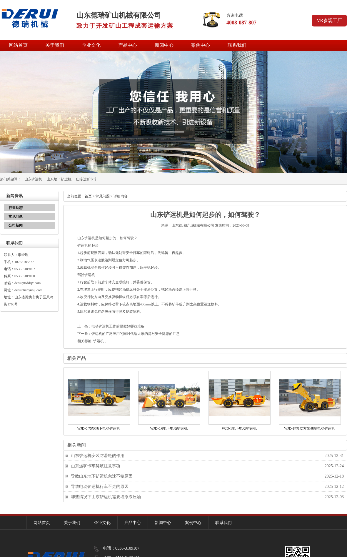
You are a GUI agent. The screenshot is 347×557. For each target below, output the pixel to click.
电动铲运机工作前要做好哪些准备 (117, 326)
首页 (88, 196)
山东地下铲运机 (59, 179)
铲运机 (98, 341)
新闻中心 (164, 45)
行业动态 (16, 208)
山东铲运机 (33, 179)
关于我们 (54, 45)
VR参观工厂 (329, 20)
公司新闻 (16, 225)
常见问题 (16, 217)
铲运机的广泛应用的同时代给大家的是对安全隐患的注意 (135, 334)
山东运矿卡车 (86, 179)
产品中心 (127, 45)
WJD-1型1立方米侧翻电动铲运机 (309, 428)
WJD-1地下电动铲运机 (239, 428)
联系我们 (237, 45)
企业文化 (91, 45)
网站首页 (18, 45)
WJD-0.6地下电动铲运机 (169, 428)
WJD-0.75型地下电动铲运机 (98, 428)
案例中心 (200, 45)
